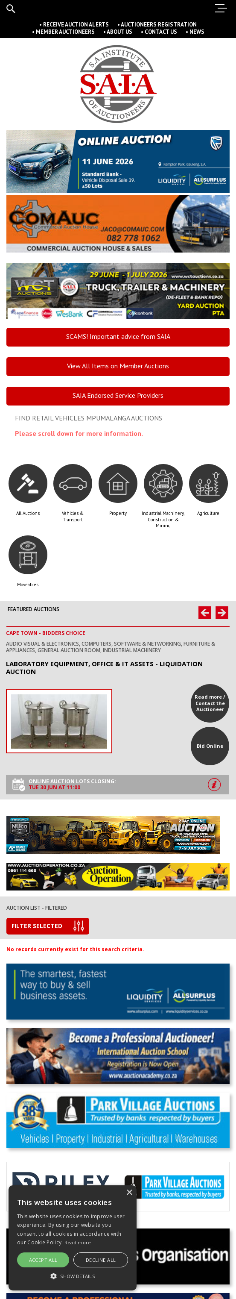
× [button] (129, 1193)
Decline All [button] (101, 1260)
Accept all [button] (43, 1260)
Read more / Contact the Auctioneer (210, 703)
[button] (72, 1275)
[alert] (73, 1237)
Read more (77, 1242)
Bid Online (210, 746)
